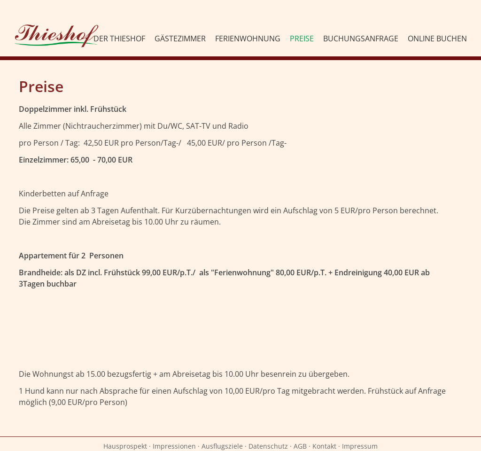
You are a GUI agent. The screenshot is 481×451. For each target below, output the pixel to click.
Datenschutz (268, 446)
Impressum (360, 446)
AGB (300, 446)
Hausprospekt (125, 446)
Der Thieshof (119, 38)
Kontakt (324, 446)
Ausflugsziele (222, 446)
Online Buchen (437, 38)
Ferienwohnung (247, 38)
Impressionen (174, 446)
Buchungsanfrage (360, 38)
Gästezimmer (180, 38)
